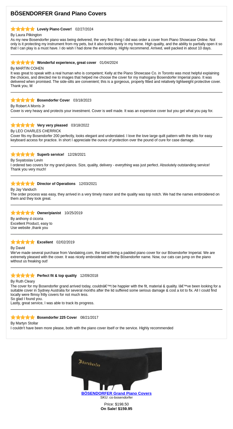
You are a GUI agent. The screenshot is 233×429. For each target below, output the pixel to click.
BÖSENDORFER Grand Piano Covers (116, 393)
